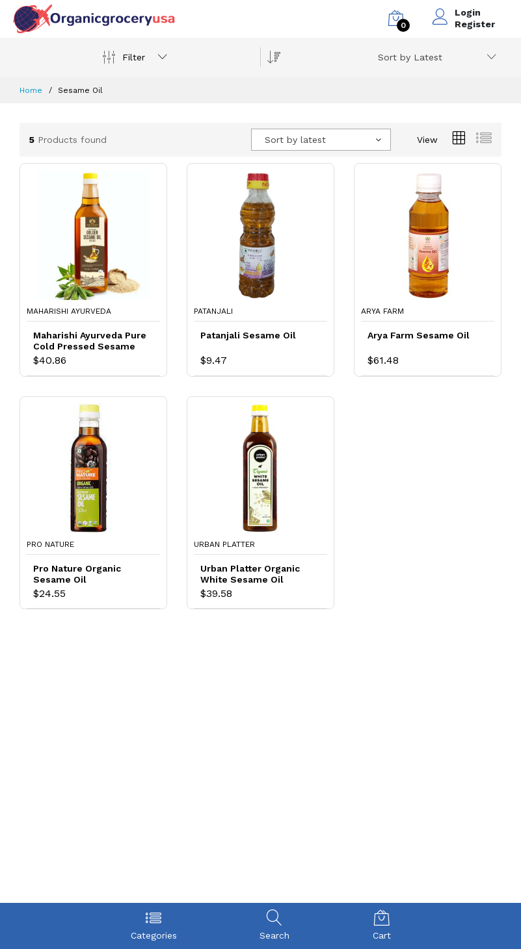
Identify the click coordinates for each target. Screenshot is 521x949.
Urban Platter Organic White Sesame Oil (250, 574)
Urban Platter (224, 544)
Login (468, 12)
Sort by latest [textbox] (295, 139)
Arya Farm (382, 311)
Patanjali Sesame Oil (248, 335)
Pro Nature (50, 544)
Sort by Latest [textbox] (410, 57)
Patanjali (213, 311)
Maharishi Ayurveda (69, 311)
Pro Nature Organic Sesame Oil (77, 574)
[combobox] (435, 57)
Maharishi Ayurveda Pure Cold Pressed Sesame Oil (89, 341)
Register (475, 24)
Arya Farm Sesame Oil (418, 335)
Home (31, 90)
